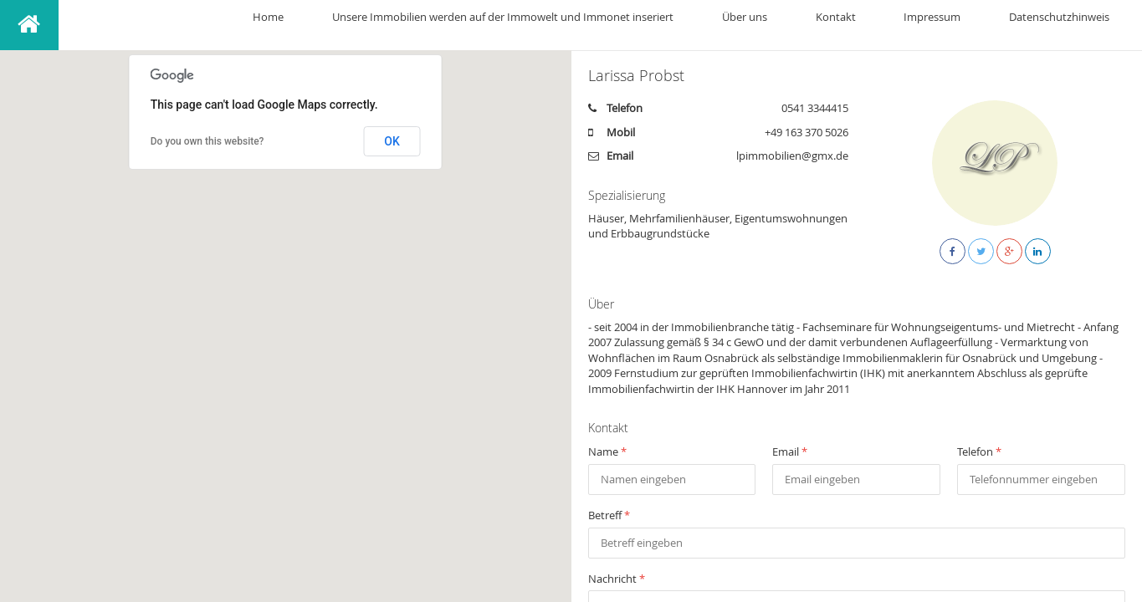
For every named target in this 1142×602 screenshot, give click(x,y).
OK (392, 141)
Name (607, 451)
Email (789, 451)
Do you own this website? (207, 141)
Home (442, 25)
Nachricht (616, 578)
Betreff (609, 515)
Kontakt (914, 25)
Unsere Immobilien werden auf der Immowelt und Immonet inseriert (645, 25)
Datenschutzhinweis (1075, 25)
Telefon (979, 451)
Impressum (979, 25)
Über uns (855, 25)
